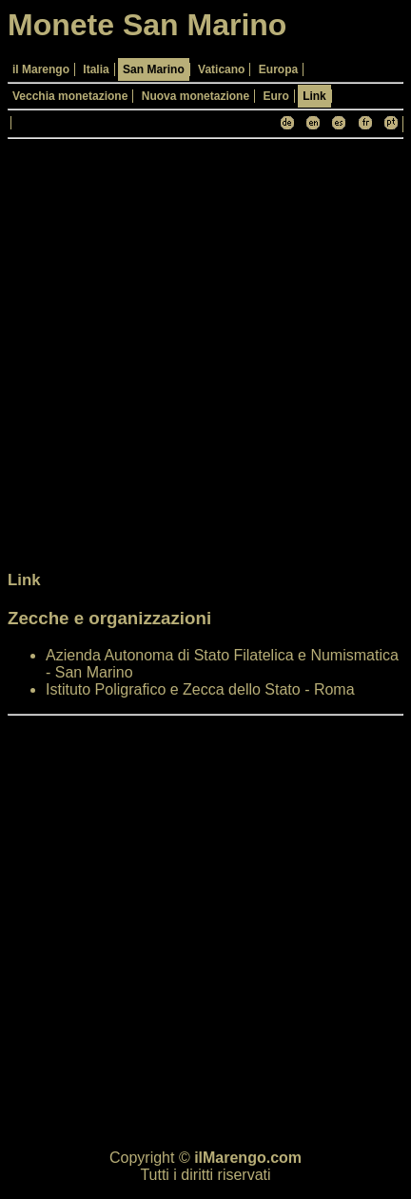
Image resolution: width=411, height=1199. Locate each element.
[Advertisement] (205, 352)
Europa (278, 69)
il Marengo (40, 69)
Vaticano (221, 69)
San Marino (154, 69)
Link (314, 96)
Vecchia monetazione (69, 96)
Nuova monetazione (195, 96)
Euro (275, 96)
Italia (95, 69)
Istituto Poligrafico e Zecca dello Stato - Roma (200, 689)
